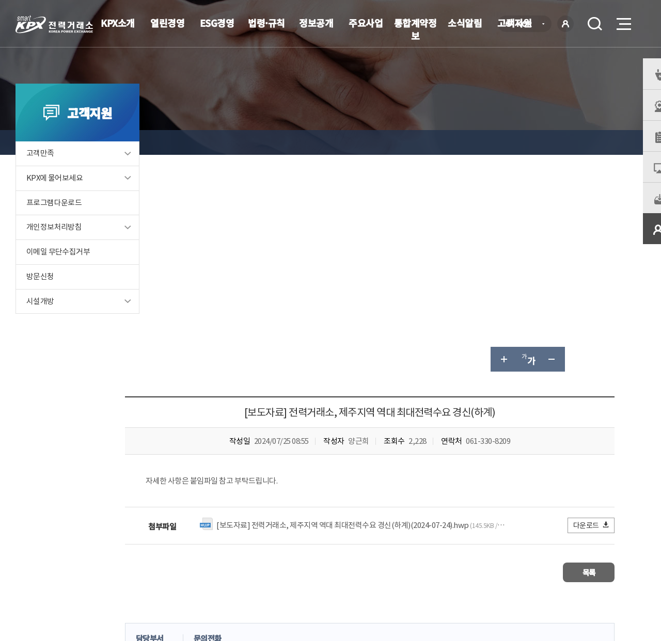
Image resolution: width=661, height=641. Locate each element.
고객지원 (198, 142)
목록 (584, 354)
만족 (237, 466)
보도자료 (286, 142)
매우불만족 (355, 466)
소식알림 (465, 22)
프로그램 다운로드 (346, 566)
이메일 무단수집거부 (58, 266)
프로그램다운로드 (54, 216)
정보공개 (316, 22)
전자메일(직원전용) (420, 566)
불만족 (308, 466)
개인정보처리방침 (54, 241)
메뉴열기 (623, 21)
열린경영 (167, 22)
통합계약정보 (415, 29)
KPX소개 (118, 22)
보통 (270, 466)
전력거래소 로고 (54, 24)
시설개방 (40, 315)
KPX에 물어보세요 (54, 192)
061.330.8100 (319, 597)
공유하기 (577, 142)
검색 (595, 23)
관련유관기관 (584, 565)
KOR (527, 24)
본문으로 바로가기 (0, 0)
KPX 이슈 (242, 142)
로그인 (565, 23)
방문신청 (40, 291)
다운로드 (591, 308)
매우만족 (196, 466)
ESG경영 (217, 22)
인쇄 (602, 142)
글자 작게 (552, 142)
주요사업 (366, 22)
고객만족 (40, 167)
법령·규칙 (266, 22)
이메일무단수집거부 (271, 566)
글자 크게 (503, 142)
